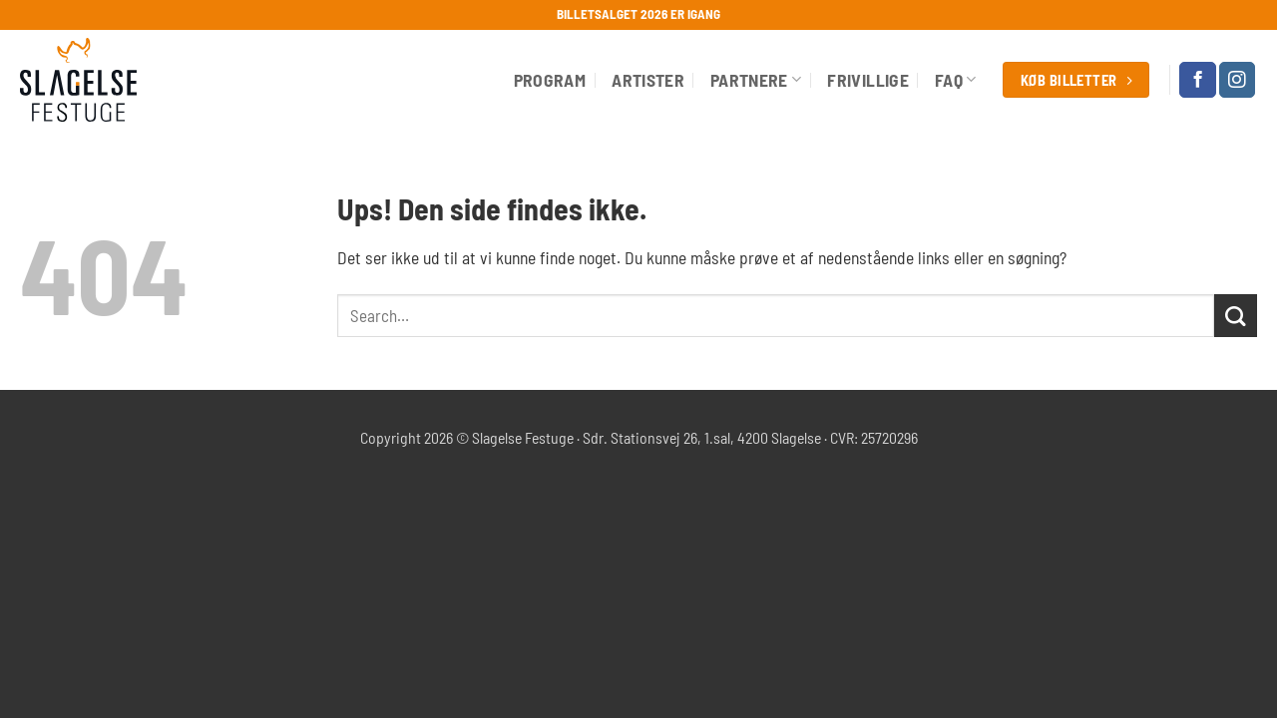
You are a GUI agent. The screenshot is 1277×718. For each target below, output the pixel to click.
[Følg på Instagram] (1237, 80)
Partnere (755, 80)
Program (550, 80)
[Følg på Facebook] (1197, 80)
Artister (648, 80)
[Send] (1235, 315)
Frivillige (868, 80)
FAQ (956, 80)
